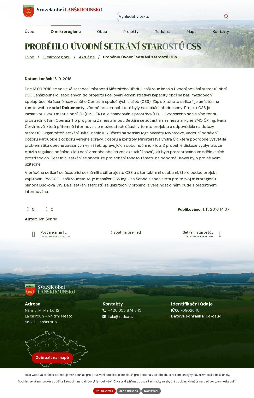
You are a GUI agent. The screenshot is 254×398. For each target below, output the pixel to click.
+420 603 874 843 (124, 315)
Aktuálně (87, 59)
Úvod (29, 59)
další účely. (222, 374)
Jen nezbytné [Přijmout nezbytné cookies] (129, 390)
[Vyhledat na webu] (227, 12)
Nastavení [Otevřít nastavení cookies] (153, 390)
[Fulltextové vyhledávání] (210, 12)
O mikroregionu (57, 59)
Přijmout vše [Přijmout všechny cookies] (103, 390)
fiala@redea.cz (121, 321)
